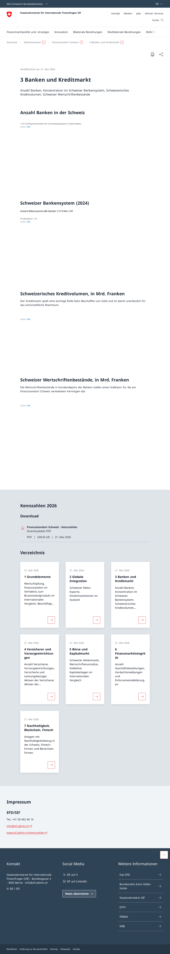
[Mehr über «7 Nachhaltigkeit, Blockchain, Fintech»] (51, 765)
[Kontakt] (115, 13)
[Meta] (137, 13)
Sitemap (54, 949)
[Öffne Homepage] (44, 17)
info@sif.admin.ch (18, 826)
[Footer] (85, 949)
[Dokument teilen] (161, 54)
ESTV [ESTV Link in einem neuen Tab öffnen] (141, 907)
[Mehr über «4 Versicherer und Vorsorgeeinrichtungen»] (51, 696)
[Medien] (128, 13)
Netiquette (65, 949)
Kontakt (76, 949)
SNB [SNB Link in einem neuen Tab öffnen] (141, 926)
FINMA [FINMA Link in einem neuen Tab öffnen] (141, 917)
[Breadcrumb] (83, 42)
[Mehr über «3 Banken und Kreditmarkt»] (142, 620)
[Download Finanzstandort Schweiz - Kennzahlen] (85, 532)
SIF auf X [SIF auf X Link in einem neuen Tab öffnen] (70, 875)
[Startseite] (12, 42)
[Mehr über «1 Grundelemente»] (51, 620)
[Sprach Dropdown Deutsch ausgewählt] (158, 4)
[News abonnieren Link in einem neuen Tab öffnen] (79, 893)
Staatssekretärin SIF (141, 898)
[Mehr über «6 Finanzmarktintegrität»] (142, 696)
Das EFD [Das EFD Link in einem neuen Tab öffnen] (141, 875)
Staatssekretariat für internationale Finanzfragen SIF (50, 12)
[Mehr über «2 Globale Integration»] (96, 620)
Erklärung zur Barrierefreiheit (33, 949)
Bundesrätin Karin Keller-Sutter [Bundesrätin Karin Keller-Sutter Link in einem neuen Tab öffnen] (141, 886)
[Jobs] (138, 13)
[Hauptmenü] (82, 32)
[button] (28, 32)
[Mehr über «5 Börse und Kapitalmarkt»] (96, 696)
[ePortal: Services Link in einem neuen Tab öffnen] (154, 13)
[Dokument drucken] (152, 54)
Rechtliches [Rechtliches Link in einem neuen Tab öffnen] (12, 949)
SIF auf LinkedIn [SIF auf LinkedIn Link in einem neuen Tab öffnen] (74, 881)
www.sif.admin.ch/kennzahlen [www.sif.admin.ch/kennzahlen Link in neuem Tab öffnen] (25, 833)
